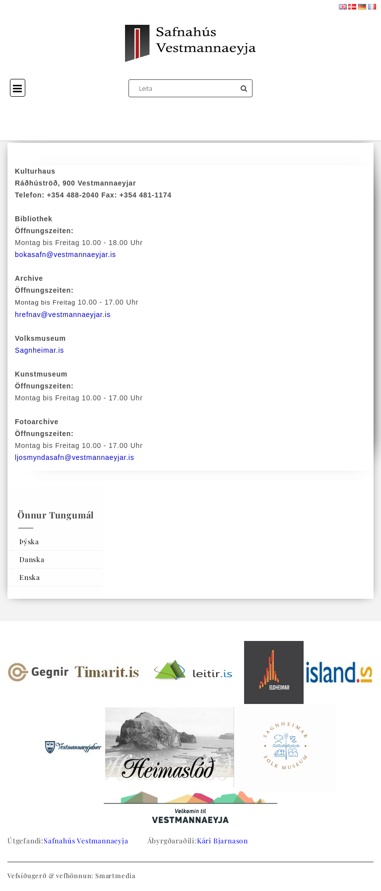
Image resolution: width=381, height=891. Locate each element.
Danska (32, 559)
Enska (29, 577)
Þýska (29, 541)
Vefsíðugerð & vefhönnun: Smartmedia (71, 875)
